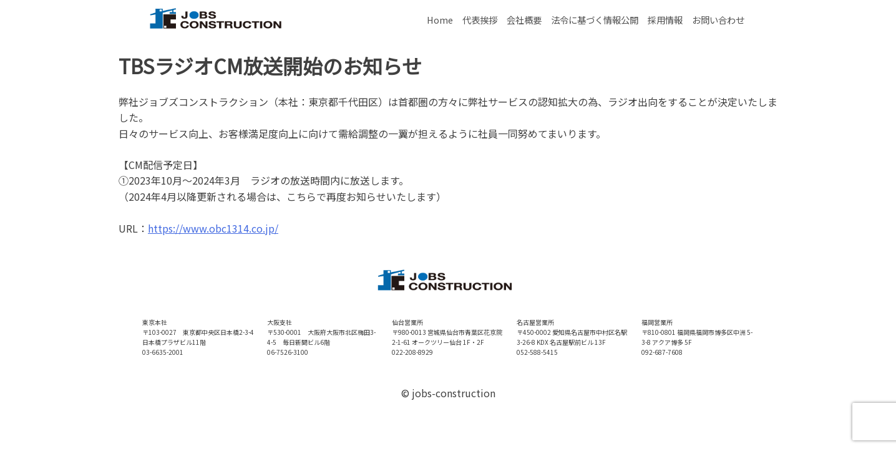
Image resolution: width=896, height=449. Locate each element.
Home (440, 19)
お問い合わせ (718, 19)
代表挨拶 (479, 19)
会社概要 (524, 19)
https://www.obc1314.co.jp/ (213, 228)
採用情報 (665, 19)
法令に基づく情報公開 (594, 19)
